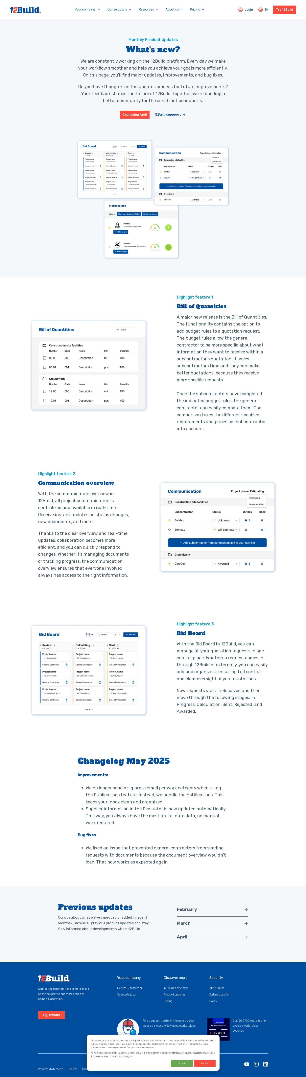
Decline (204, 1063)
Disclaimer (89, 1074)
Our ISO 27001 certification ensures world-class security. (250, 1030)
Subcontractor (126, 999)
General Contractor (129, 993)
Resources (146, 9)
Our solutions (117, 9)
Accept (182, 1063)
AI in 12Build (216, 993)
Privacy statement (50, 1074)
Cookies (73, 1074)
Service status (138, 1074)
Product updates (174, 999)
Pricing (195, 9)
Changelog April (135, 116)
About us (172, 9)
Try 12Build (284, 9)
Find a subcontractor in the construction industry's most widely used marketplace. (169, 1028)
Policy (213, 1006)
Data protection (219, 999)
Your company (85, 9)
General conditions (112, 1074)
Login (245, 9)
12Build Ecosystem (176, 993)
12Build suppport (167, 117)
